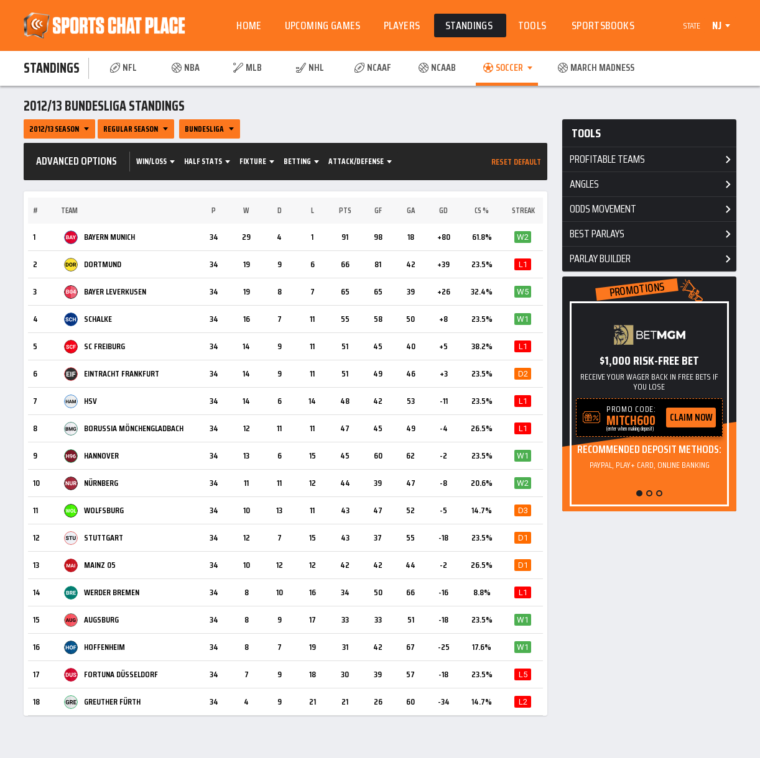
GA (411, 211)
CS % (482, 211)
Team (69, 211)
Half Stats (203, 161)
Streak (523, 211)
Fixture (252, 161)
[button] (639, 493)
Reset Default (516, 161)
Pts (345, 211)
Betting (297, 161)
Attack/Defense (356, 161)
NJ (716, 25)
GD (443, 211)
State (691, 25)
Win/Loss (151, 161)
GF (378, 211)
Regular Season (130, 128)
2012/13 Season (54, 128)
